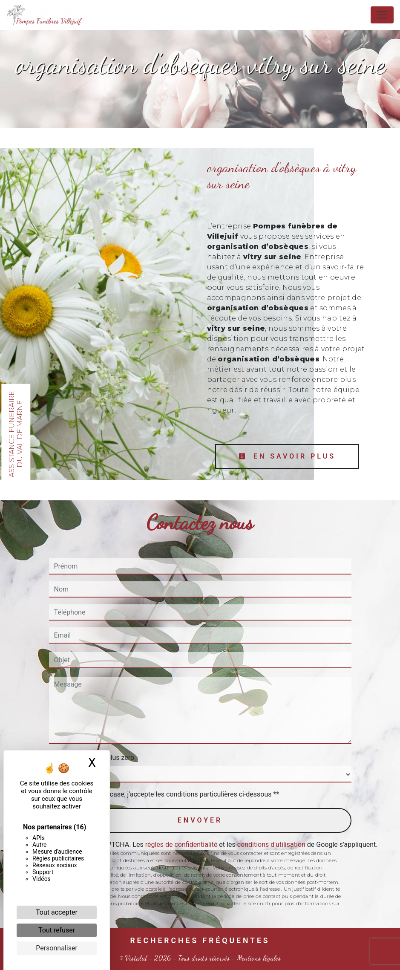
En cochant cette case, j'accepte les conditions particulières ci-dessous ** (168, 794)
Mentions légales (258, 958)
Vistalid (136, 958)
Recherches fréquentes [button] (200, 940)
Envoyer (200, 820)
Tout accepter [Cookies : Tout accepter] (57, 912)
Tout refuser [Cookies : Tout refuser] (56, 930)
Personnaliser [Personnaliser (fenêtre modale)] (57, 948)
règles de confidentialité (181, 844)
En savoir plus (287, 456)
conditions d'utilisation (271, 844)
